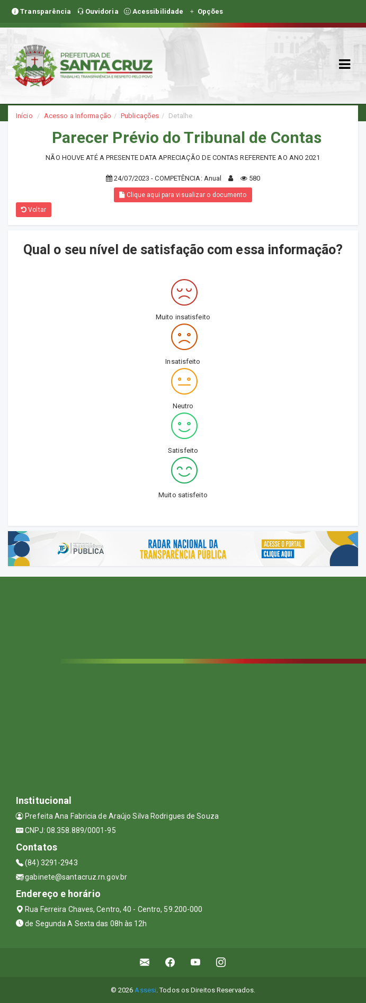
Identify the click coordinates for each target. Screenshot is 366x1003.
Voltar (33, 209)
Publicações (140, 116)
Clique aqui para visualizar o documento (182, 195)
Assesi (145, 990)
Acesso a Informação (77, 116)
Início (24, 116)
